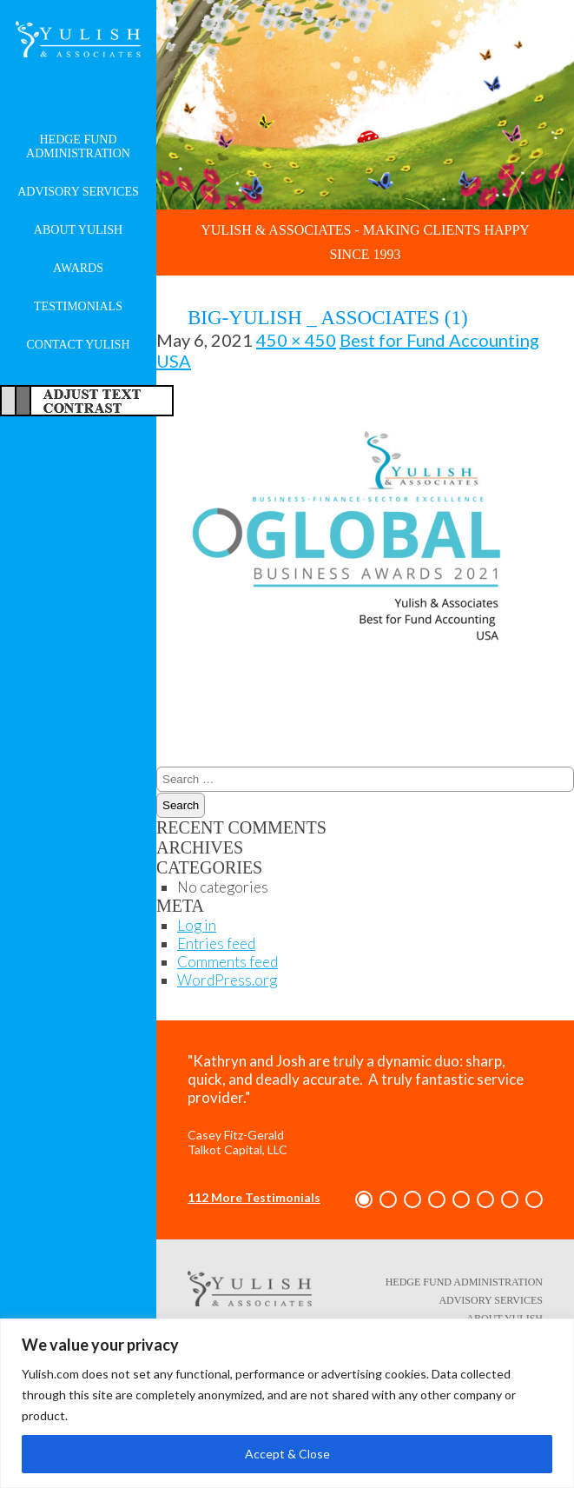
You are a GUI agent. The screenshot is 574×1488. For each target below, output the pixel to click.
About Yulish (78, 229)
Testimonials (78, 306)
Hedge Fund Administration (78, 146)
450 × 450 (296, 339)
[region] (287, 1403)
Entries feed (216, 943)
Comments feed (227, 962)
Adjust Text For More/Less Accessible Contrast (87, 400)
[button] (364, 1199)
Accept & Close (287, 1453)
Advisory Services (78, 191)
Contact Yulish (77, 344)
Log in (196, 925)
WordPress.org (227, 980)
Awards (78, 268)
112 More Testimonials (254, 1197)
